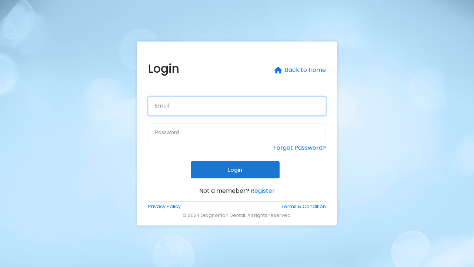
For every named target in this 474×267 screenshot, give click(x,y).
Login (235, 170)
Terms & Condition (303, 206)
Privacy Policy (164, 206)
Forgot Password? (299, 148)
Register (263, 191)
